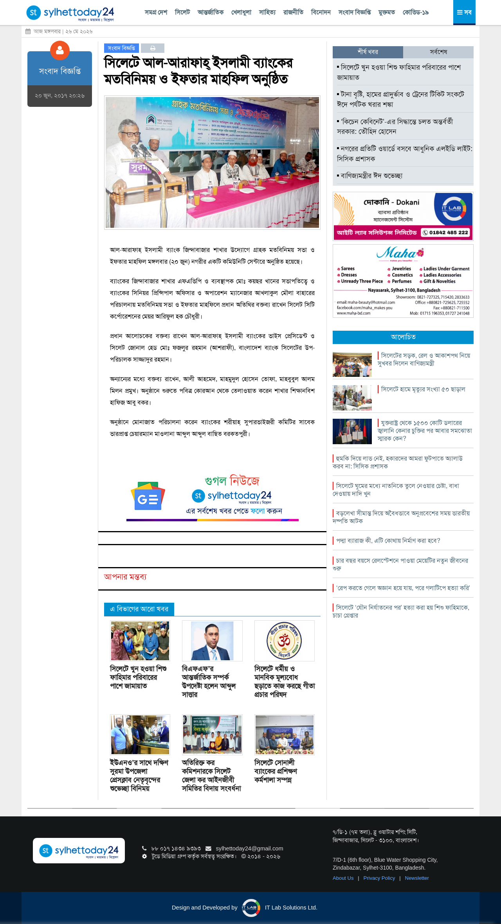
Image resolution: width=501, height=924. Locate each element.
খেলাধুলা (241, 12)
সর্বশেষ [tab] (438, 52)
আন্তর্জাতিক (210, 12)
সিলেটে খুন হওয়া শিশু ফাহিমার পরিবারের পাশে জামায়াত (138, 677)
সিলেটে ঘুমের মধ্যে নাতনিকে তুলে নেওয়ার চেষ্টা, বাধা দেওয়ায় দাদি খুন (396, 490)
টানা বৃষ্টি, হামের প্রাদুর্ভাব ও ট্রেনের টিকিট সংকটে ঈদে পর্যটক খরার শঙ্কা (400, 99)
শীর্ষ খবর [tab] (368, 52)
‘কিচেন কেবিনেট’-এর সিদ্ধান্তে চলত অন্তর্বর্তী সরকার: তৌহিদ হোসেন (395, 127)
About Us (344, 878)
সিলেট (182, 12)
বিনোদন (321, 12)
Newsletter (417, 878)
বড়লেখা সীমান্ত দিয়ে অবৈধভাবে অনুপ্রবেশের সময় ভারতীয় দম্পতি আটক (401, 517)
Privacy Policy (380, 878)
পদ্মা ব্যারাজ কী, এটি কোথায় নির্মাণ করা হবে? (388, 541)
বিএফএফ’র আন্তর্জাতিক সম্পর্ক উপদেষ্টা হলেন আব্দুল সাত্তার (209, 681)
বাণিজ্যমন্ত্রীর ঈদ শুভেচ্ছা (369, 175)
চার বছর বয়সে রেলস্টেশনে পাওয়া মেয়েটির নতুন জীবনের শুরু (400, 565)
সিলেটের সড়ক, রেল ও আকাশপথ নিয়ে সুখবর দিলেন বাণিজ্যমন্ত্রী (424, 359)
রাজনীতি (293, 12)
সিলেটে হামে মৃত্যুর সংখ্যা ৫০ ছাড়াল (423, 389)
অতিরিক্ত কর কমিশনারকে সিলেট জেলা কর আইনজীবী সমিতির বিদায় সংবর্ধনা (211, 775)
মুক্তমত (386, 12)
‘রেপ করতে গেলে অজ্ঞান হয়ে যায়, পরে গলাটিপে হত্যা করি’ (403, 588)
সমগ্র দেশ (156, 12)
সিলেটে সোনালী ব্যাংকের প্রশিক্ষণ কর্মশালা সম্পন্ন (275, 771)
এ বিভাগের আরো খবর (139, 609)
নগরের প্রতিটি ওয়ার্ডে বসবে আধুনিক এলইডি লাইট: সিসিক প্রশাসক (404, 154)
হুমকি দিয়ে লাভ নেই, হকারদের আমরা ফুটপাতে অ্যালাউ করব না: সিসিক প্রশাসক (398, 462)
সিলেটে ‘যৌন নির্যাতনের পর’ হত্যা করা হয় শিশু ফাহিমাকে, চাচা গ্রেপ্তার (401, 611)
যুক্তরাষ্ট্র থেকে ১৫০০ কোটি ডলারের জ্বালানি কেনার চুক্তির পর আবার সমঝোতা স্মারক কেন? (425, 431)
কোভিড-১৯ (416, 12)
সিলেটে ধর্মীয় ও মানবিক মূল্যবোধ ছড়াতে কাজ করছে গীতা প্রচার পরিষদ (284, 681)
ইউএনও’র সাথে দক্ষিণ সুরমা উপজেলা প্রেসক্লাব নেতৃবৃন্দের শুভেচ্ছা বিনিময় (139, 775)
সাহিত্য (267, 12)
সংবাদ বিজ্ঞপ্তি (355, 12)
